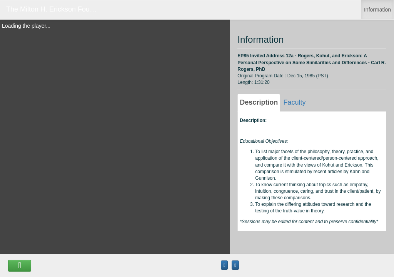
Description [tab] (259, 102)
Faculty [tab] (294, 102)
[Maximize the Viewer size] (224, 265)
